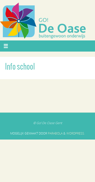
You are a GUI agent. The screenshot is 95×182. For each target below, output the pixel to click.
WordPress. (75, 133)
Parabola (55, 133)
